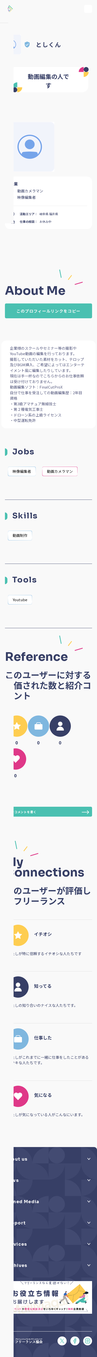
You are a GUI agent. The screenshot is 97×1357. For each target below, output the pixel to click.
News (12, 1180)
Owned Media (22, 1201)
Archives (16, 1265)
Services (16, 1244)
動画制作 (20, 535)
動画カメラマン (60, 471)
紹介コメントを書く (48, 812)
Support (15, 1223)
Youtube (20, 599)
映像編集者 (22, 471)
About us (16, 1159)
